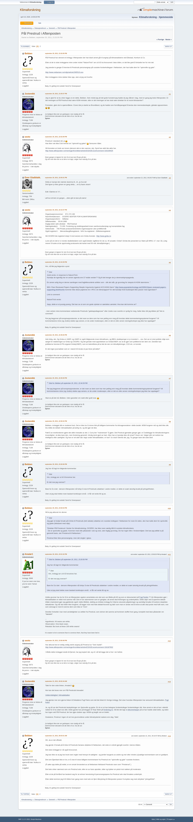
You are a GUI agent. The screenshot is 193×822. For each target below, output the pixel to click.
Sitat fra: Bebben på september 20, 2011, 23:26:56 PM (68, 559)
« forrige (160, 39)
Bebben (28, 53)
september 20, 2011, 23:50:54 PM (56, 508)
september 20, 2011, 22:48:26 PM (56, 335)
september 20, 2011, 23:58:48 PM (56, 640)
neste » (169, 39)
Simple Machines (36, 819)
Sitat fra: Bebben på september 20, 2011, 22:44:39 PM (68, 383)
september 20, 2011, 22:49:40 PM (56, 378)
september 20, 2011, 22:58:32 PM (56, 421)
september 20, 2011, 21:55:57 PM (56, 93)
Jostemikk (30, 94)
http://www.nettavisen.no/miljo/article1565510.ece (64, 72)
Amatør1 (29, 554)
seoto (27, 137)
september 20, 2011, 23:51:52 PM (56, 554)
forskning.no (108, 710)
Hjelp (153, 819)
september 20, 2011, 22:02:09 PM (56, 137)
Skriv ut (168, 46)
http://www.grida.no (103, 236)
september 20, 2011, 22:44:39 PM (56, 262)
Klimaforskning (30, 9)
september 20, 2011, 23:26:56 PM (56, 464)
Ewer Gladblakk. (33, 177)
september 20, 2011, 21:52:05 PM (56, 53)
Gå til (140, 804)
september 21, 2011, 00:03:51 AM (56, 735)
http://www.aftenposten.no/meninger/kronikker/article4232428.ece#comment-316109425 (79, 151)
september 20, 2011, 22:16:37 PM (56, 210)
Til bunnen (25, 46)
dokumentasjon (133, 710)
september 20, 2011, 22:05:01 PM (56, 177)
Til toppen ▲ (171, 819)
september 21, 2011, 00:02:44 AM (56, 681)
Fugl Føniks (143, 597)
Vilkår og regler (160, 819)
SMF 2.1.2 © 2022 (24, 819)
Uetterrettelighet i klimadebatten (57, 695)
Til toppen (25, 794)
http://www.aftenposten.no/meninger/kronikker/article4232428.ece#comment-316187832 (79, 647)
